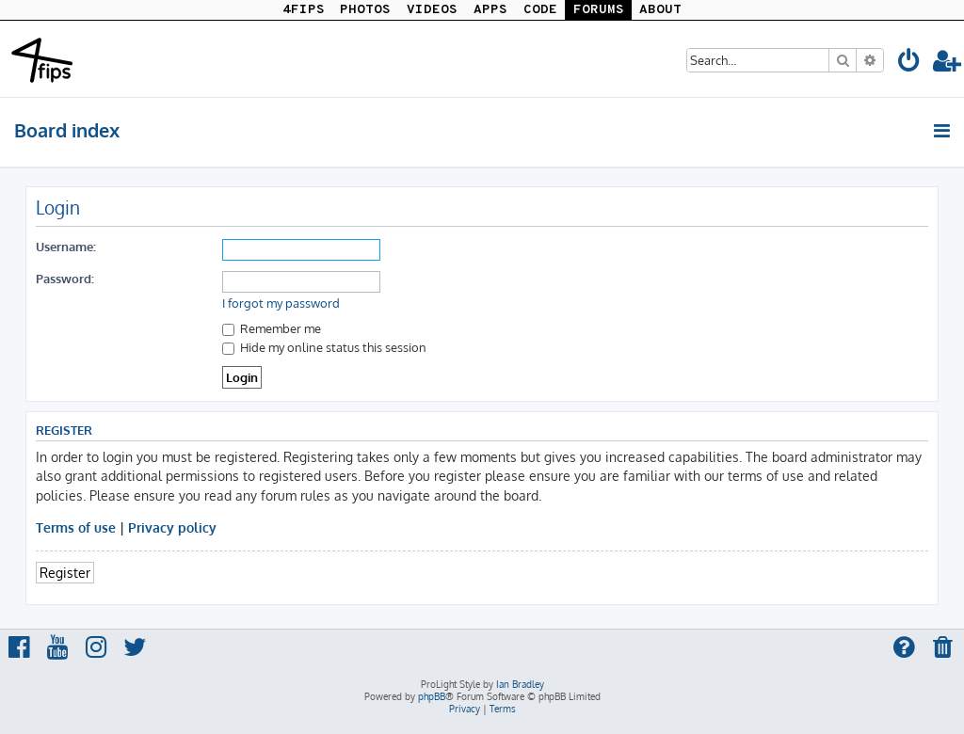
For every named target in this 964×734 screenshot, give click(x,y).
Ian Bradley (520, 684)
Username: (66, 246)
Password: (65, 278)
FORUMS (598, 10)
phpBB (431, 696)
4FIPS (303, 10)
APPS (490, 10)
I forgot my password (281, 303)
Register (65, 572)
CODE (540, 10)
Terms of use (76, 527)
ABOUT (660, 10)
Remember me (271, 328)
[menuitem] (909, 63)
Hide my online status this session (324, 347)
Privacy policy (172, 527)
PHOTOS (365, 10)
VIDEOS (432, 10)
